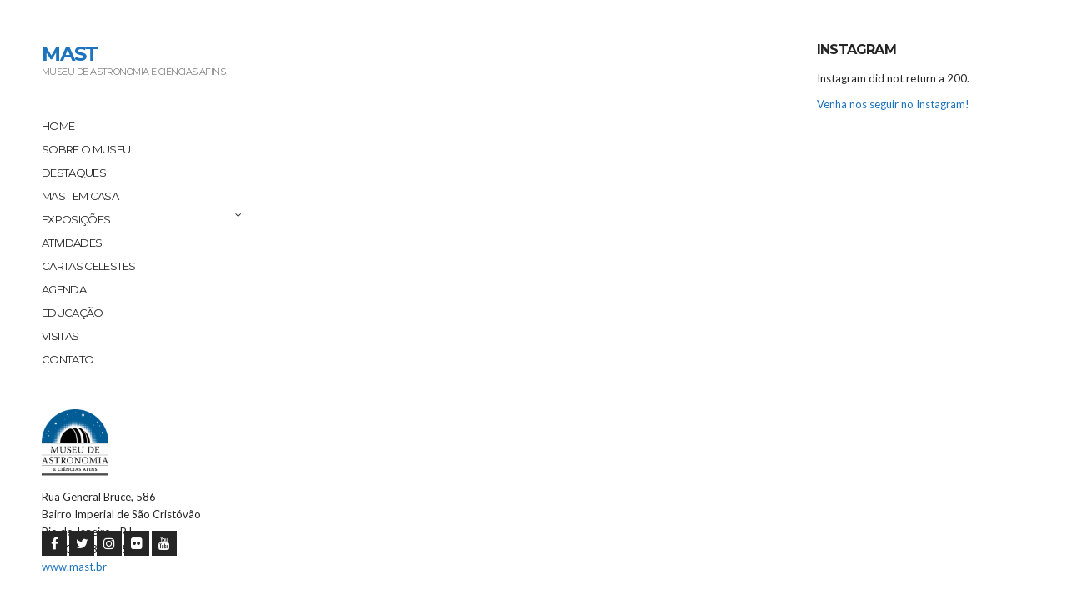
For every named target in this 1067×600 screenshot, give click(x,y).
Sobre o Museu (86, 149)
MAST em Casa (80, 195)
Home (58, 125)
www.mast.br (74, 566)
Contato (67, 359)
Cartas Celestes (88, 265)
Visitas (60, 335)
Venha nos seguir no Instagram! (893, 104)
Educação (72, 312)
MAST (70, 54)
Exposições (76, 219)
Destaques (74, 172)
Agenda (64, 289)
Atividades (72, 242)
